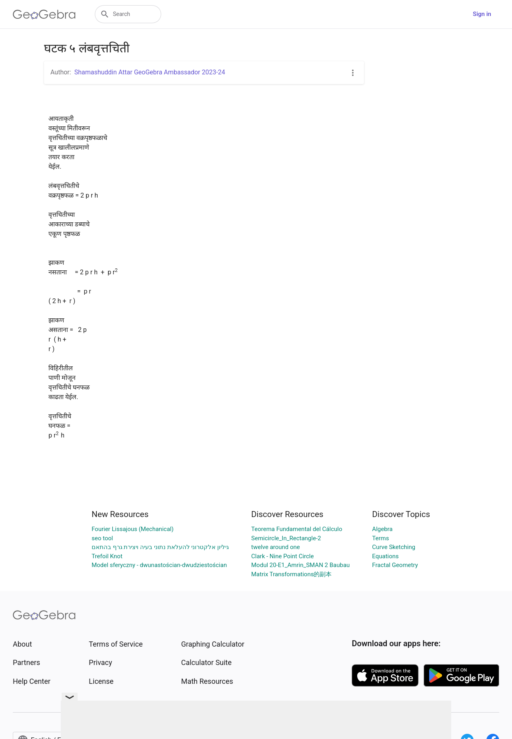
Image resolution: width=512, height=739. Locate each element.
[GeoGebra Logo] (44, 14)
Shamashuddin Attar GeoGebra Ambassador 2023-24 (149, 72)
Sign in (482, 14)
